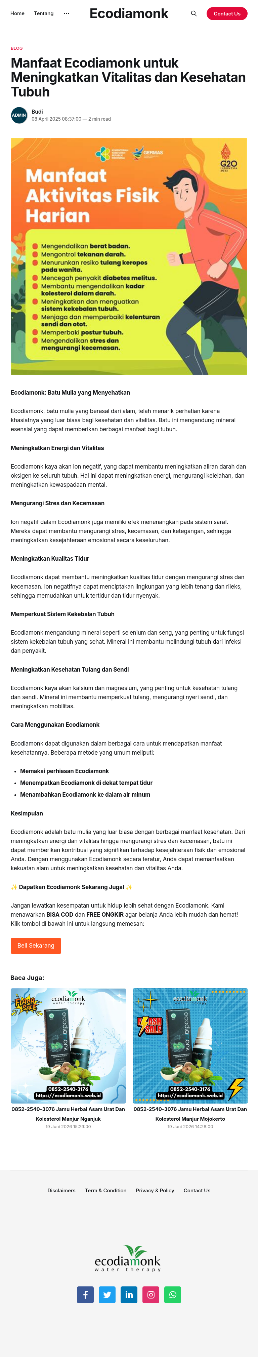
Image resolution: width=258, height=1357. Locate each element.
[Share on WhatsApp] (172, 1294)
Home (17, 13)
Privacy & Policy (155, 1190)
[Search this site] (193, 13)
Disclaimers (61, 1190)
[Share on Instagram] (150, 1294)
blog (17, 48)
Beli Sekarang (35, 945)
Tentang (43, 13)
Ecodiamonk (129, 13)
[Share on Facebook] (85, 1294)
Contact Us (227, 13)
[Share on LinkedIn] (129, 1294)
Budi (37, 111)
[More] (66, 13)
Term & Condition (106, 1190)
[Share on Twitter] (107, 1294)
